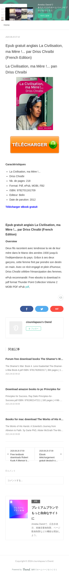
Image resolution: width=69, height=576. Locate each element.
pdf (27, 286)
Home (7, 25)
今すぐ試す (44, 16)
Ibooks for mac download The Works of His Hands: (37, 419)
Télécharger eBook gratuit (22, 206)
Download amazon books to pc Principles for (33, 389)
